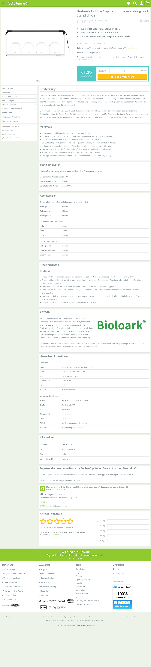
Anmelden (53, 535)
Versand (90, 76)
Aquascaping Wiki (83, 579)
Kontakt (79, 583)
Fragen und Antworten (19, 117)
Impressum (80, 586)
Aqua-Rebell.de (119, 577)
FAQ (77, 572)
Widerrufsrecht (82, 594)
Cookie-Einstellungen (84, 604)
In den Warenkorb (122, 77)
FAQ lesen (9, 131)
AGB (77, 597)
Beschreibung (19, 88)
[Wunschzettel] (128, 3)
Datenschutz (81, 590)
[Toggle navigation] (3, 3)
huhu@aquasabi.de (13, 134)
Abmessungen (19, 100)
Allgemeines (19, 113)
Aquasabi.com (118, 573)
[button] (141, 3)
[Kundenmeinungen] (92, 21)
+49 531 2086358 (12, 138)
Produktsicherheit (19, 104)
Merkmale (19, 92)
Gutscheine (80, 569)
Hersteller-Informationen (19, 109)
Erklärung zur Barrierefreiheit (87, 601)
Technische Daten (19, 96)
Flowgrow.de (118, 581)
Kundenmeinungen (19, 121)
